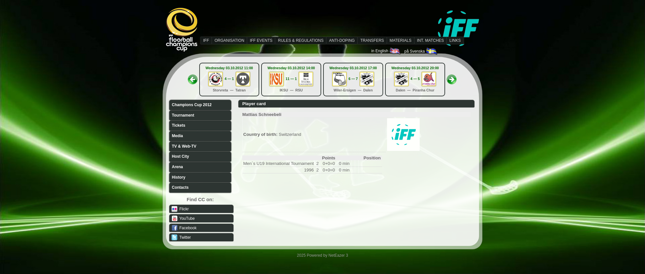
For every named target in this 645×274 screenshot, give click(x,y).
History (178, 177)
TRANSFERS (372, 40)
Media (177, 136)
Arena (177, 167)
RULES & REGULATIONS (300, 40)
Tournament (183, 115)
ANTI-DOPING (342, 40)
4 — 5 (415, 79)
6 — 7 (353, 79)
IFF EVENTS (261, 40)
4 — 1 (229, 79)
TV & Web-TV (184, 146)
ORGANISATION (229, 40)
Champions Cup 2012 (192, 105)
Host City (180, 156)
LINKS (455, 40)
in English (386, 51)
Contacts (180, 187)
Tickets (178, 125)
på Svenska (421, 51)
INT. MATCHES (430, 40)
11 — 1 (291, 79)
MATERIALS (401, 40)
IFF (206, 40)
